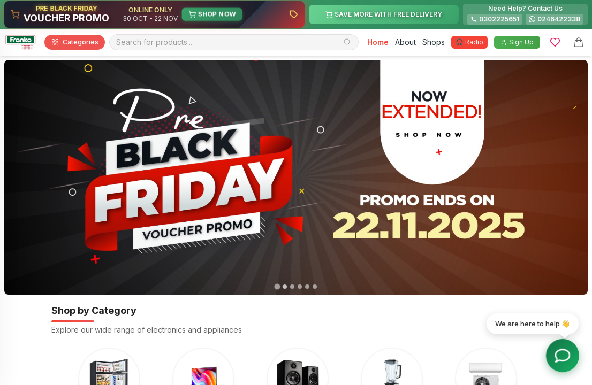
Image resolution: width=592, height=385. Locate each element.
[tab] (277, 286)
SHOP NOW (212, 14)
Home (378, 42)
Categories (74, 42)
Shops (433, 42)
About (405, 42)
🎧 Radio (469, 42)
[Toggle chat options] (563, 356)
